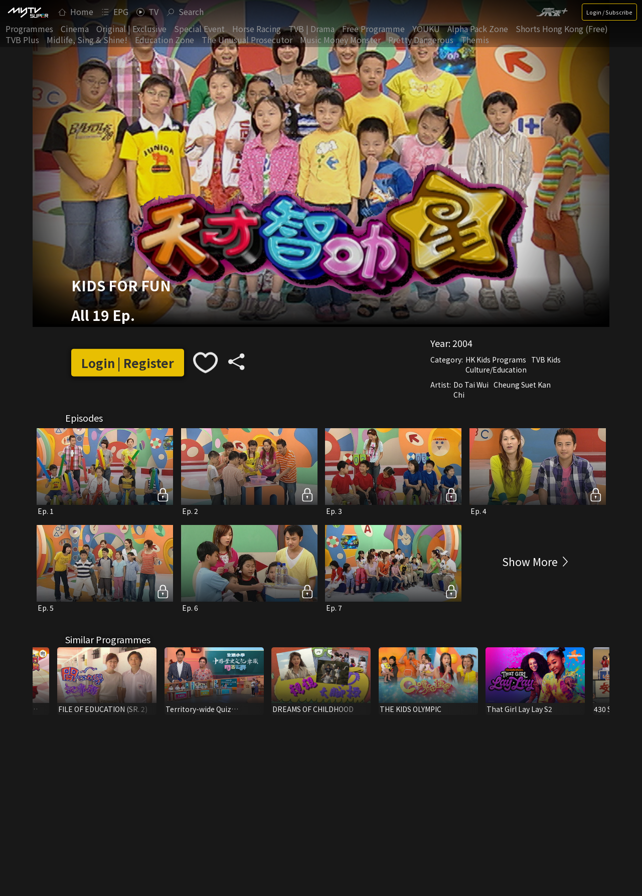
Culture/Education (496, 370)
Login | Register (127, 363)
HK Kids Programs (495, 359)
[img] (27, 12)
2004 (462, 342)
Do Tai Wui (471, 385)
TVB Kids (546, 359)
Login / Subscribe (609, 12)
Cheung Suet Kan (522, 385)
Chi (458, 395)
